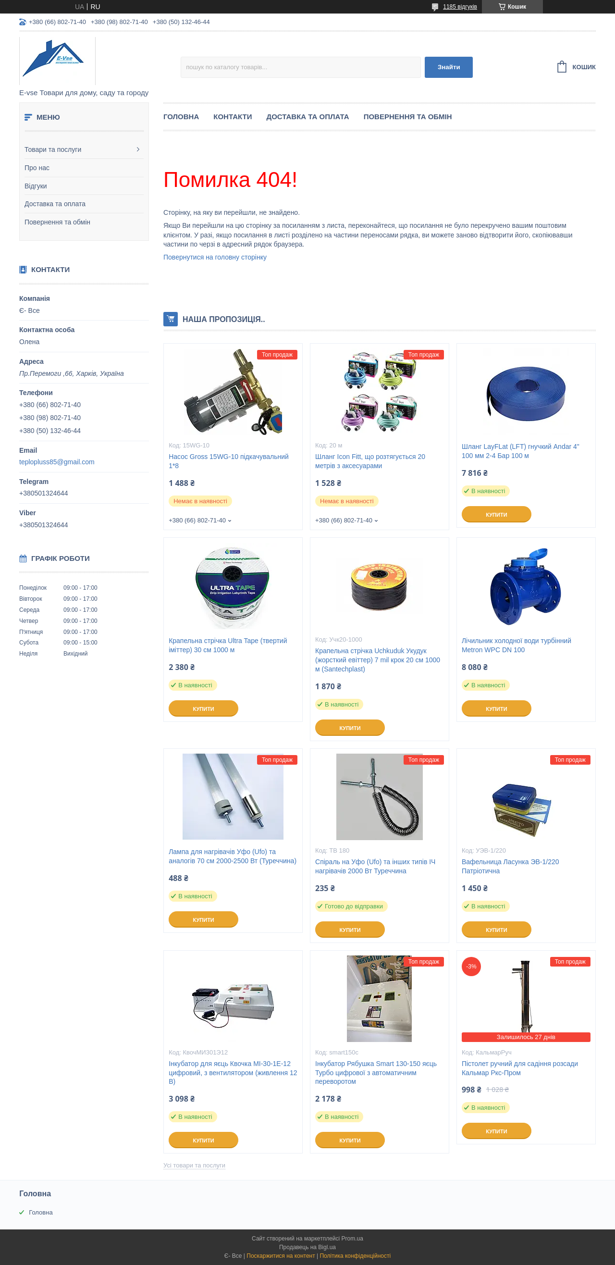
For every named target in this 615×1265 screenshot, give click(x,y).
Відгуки (36, 186)
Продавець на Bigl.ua (307, 1247)
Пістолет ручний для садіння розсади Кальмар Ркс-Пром (520, 1068)
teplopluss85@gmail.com (57, 462)
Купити (496, 515)
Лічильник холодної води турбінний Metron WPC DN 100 (516, 645)
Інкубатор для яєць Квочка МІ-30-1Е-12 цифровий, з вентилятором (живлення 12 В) (233, 1073)
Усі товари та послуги (194, 1165)
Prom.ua (352, 1238)
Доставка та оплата (55, 204)
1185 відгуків (460, 6)
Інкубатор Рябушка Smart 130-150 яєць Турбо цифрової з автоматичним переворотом (376, 1073)
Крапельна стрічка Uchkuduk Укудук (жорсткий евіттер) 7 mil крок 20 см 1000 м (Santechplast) (377, 660)
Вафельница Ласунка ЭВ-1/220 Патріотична (510, 866)
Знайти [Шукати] (449, 67)
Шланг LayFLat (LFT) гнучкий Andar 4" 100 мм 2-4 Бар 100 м (520, 451)
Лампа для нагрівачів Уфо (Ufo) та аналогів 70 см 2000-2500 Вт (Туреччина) (232, 856)
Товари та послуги (53, 149)
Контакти (232, 116)
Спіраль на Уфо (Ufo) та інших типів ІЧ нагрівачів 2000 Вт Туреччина (375, 866)
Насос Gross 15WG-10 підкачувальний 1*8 (229, 461)
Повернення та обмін (57, 222)
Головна (181, 116)
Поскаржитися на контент (280, 1256)
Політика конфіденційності (355, 1256)
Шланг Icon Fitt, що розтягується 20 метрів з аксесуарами (370, 461)
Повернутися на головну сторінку (215, 257)
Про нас (37, 168)
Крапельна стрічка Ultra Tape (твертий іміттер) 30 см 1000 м (228, 645)
